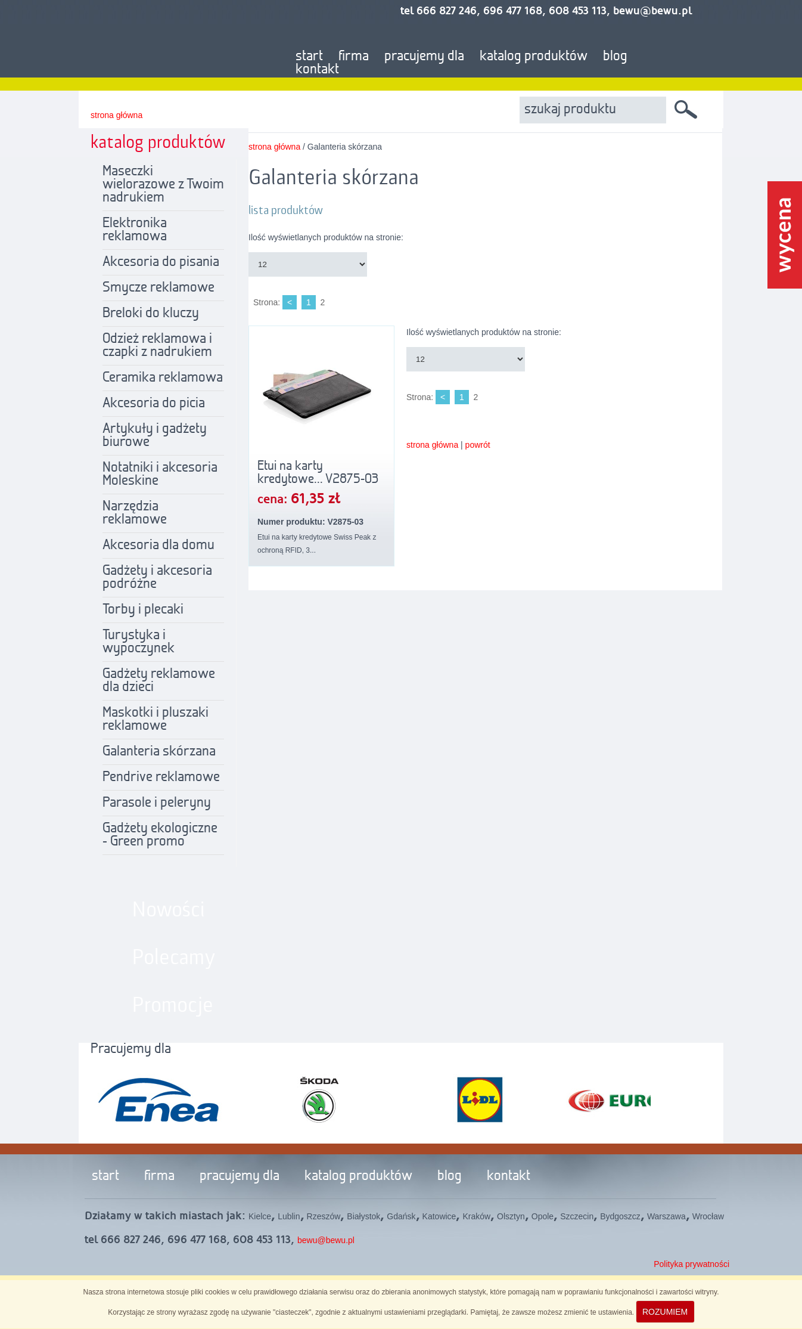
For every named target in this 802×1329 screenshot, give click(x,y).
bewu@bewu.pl (326, 1240)
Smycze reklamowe (158, 288)
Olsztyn (511, 1216)
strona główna (116, 115)
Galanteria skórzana (159, 752)
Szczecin (576, 1216)
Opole (542, 1216)
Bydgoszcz (620, 1216)
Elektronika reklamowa (134, 230)
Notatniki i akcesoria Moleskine (159, 474)
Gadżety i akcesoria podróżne (157, 577)
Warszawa (666, 1216)
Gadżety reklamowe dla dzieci (158, 681)
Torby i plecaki (143, 610)
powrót (477, 445)
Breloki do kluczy (150, 313)
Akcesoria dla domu (158, 545)
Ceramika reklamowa (162, 378)
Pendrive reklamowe (161, 777)
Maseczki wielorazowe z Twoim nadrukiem (163, 185)
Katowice (439, 1216)
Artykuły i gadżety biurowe (154, 436)
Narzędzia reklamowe (134, 513)
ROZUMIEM (665, 1311)
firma (353, 56)
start (309, 56)
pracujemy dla (424, 56)
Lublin (289, 1216)
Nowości (168, 910)
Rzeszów (324, 1216)
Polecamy (174, 958)
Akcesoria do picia (153, 403)
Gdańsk (401, 1216)
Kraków (476, 1216)
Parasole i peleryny (156, 803)
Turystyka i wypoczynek (138, 642)
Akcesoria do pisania (160, 262)
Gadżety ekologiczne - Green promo (159, 835)
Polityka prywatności (691, 1264)
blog (615, 56)
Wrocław (708, 1216)
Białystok (363, 1216)
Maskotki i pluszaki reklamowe (155, 719)
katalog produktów (533, 56)
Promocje (172, 1006)
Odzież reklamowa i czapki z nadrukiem (157, 346)
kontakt (317, 70)
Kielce (259, 1216)
